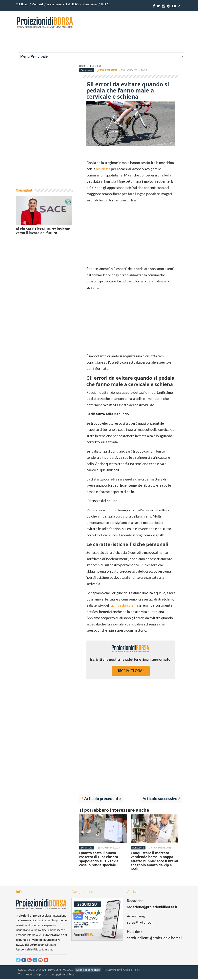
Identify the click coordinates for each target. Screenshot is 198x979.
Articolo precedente (102, 798)
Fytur (72, 974)
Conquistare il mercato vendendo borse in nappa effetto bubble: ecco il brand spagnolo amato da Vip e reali (154, 861)
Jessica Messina (107, 70)
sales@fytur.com (140, 922)
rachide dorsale (121, 605)
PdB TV (105, 4)
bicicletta (103, 169)
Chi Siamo (22, 4)
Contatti (37, 4)
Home (82, 66)
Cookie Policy (131, 969)
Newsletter (90, 4)
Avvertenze (54, 4)
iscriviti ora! (131, 670)
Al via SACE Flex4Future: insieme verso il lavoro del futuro (43, 231)
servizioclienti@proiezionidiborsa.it (155, 938)
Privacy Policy (112, 969)
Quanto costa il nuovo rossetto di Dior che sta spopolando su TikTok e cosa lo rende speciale (99, 859)
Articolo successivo (160, 798)
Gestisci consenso (88, 969)
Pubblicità (72, 4)
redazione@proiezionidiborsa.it (152, 907)
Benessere (95, 66)
